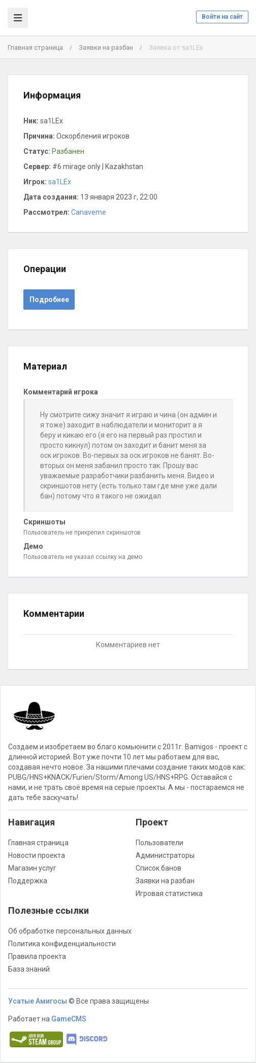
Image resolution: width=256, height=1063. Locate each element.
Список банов (158, 868)
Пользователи (159, 843)
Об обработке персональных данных (70, 931)
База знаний (29, 969)
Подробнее (49, 299)
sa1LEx (59, 182)
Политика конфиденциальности (62, 944)
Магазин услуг (32, 868)
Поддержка (27, 881)
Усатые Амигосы (37, 1001)
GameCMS (68, 1019)
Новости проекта (36, 855)
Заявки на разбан (106, 47)
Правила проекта (37, 956)
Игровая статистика (169, 893)
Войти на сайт (222, 16)
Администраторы (165, 855)
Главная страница (35, 47)
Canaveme (88, 212)
